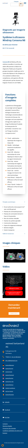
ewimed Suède (8, 371)
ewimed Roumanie (9, 394)
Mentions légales (7, 426)
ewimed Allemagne (9, 365)
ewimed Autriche (9, 368)
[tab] (14, 201)
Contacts (5, 424)
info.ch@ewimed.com (11, 360)
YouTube (7, 417)
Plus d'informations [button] (14, 285)
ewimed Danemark (9, 375)
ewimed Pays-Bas (9, 381)
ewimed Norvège (9, 378)
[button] (2, 445)
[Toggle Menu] (25, 3)
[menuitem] (16, 1)
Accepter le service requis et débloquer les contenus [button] (14, 293)
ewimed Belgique (9, 385)
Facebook (7, 410)
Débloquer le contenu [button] (14, 288)
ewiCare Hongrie (9, 391)
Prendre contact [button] (14, 313)
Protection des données (9, 428)
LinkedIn (7, 402)
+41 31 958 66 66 (16, 357)
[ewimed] (5, 3)
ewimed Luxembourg (10, 388)
